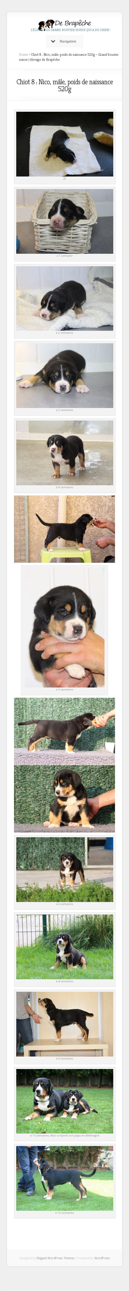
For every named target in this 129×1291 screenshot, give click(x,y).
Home (23, 54)
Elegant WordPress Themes (55, 1258)
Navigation (63, 41)
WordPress (102, 1258)
